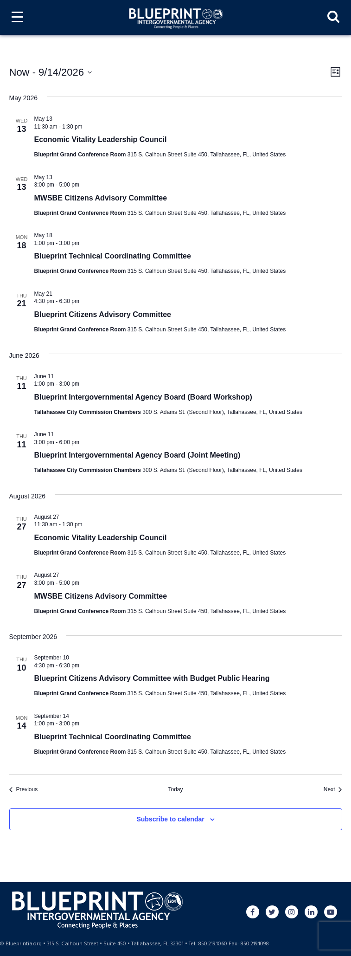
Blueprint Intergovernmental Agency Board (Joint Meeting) (137, 455)
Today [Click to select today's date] (175, 789)
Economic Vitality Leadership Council (100, 139)
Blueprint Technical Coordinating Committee (112, 256)
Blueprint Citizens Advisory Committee (102, 314)
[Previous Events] (23, 790)
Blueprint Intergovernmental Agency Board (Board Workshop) (143, 397)
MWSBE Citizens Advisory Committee (100, 198)
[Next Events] (333, 790)
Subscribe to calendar (170, 819)
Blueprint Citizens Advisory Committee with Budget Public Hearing (152, 678)
